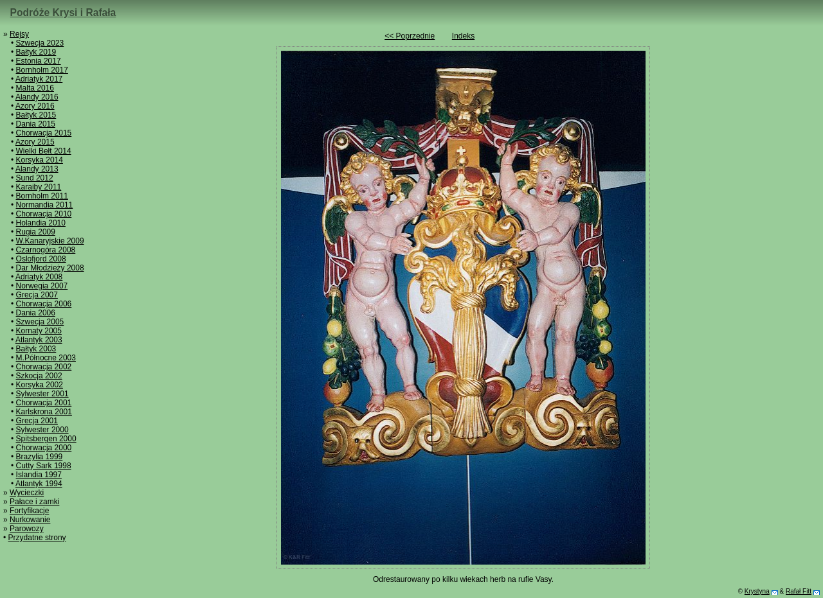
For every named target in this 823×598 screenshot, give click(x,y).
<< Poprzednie (409, 35)
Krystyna (757, 591)
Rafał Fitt (798, 591)
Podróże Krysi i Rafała (63, 12)
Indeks (463, 35)
